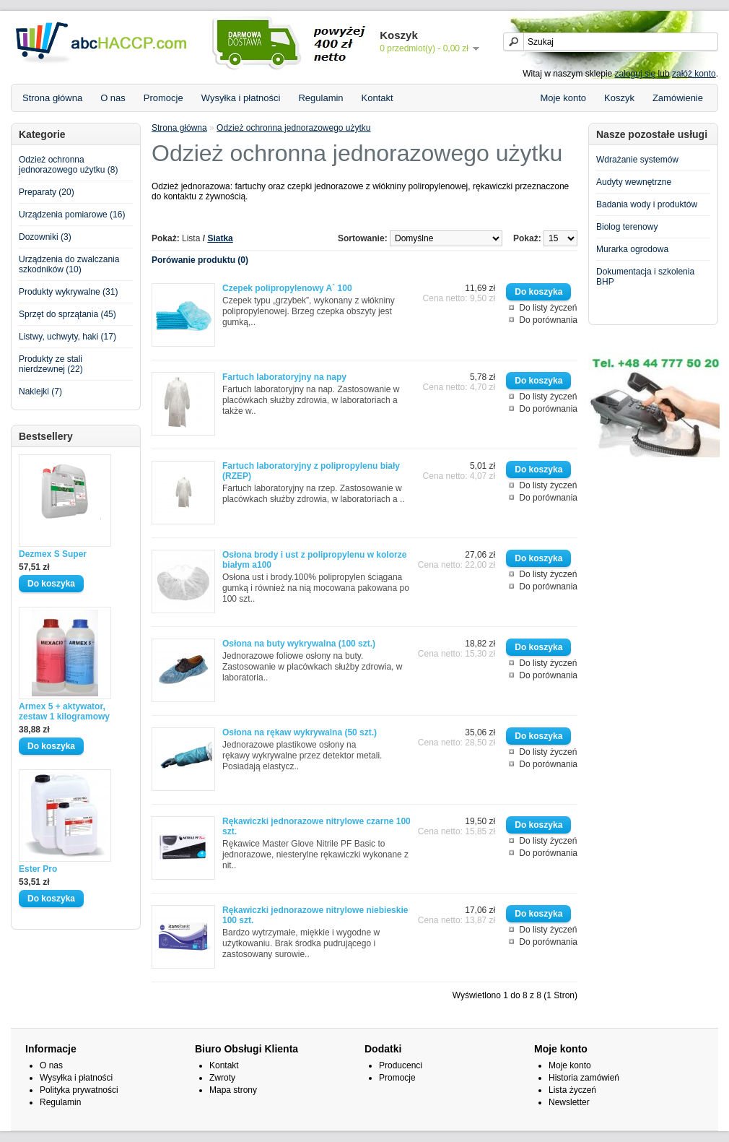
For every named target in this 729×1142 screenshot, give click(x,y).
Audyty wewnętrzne (633, 182)
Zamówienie (677, 97)
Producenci (400, 1065)
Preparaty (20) (46, 192)
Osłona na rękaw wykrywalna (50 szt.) (299, 732)
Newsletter (569, 1102)
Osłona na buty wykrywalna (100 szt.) (298, 644)
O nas (113, 97)
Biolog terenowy (627, 227)
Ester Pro (38, 869)
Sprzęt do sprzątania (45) (67, 314)
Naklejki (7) (40, 391)
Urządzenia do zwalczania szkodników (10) (69, 264)
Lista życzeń (572, 1090)
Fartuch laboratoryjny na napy (284, 377)
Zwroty (222, 1078)
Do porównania (548, 320)
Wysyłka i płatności (241, 97)
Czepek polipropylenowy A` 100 (287, 288)
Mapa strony (233, 1090)
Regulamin (320, 97)
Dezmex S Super (53, 554)
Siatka (219, 238)
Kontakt (377, 97)
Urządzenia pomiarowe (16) (72, 214)
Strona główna (52, 97)
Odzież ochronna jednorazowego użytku (293, 128)
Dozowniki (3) (45, 237)
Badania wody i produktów (646, 204)
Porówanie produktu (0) (200, 260)
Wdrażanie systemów (637, 160)
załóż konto (694, 74)
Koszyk (619, 97)
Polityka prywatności (79, 1090)
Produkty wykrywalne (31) (68, 292)
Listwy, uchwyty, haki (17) (67, 337)
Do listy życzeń (548, 308)
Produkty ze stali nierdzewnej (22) (51, 364)
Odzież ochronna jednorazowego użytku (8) (68, 165)
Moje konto (563, 97)
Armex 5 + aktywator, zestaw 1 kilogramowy (64, 711)
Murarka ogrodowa (632, 249)
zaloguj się (635, 74)
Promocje (163, 97)
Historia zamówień (584, 1078)
